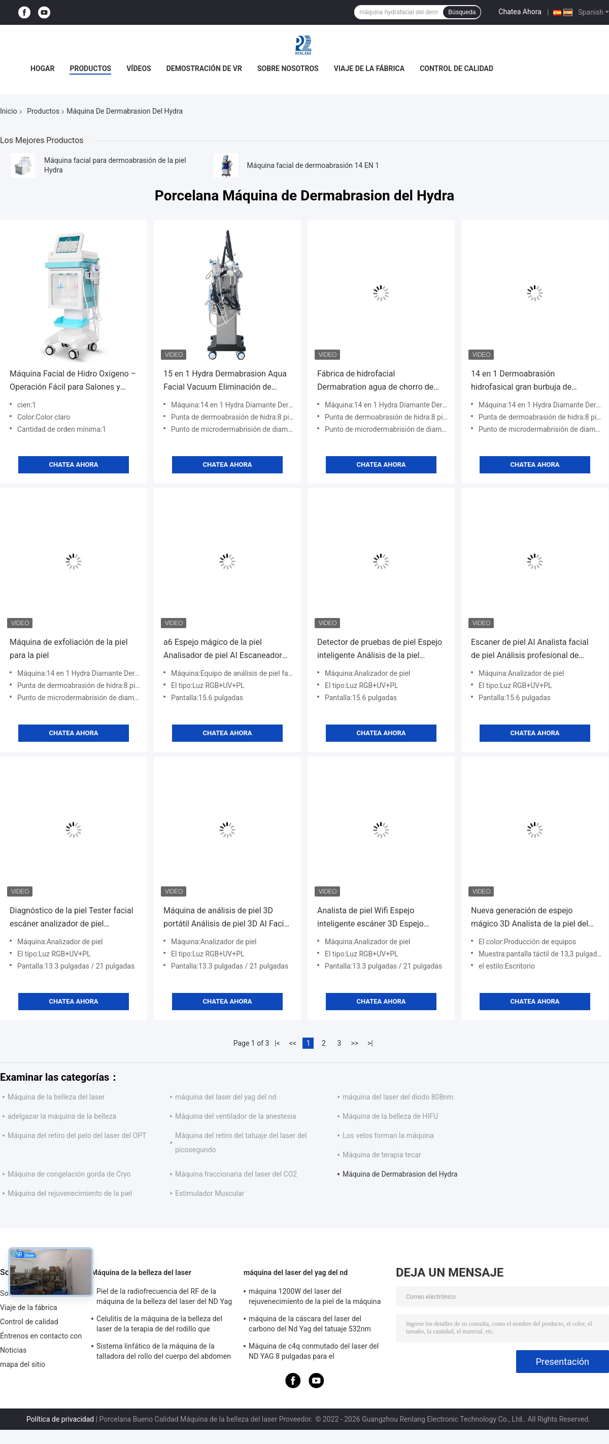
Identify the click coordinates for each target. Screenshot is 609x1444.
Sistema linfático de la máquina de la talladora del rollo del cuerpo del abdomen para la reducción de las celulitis (163, 1352)
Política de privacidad (60, 1419)
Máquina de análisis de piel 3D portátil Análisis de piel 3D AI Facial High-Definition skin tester (226, 918)
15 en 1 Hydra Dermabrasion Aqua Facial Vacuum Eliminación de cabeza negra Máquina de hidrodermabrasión (225, 381)
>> (354, 1043)
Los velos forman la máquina (388, 1135)
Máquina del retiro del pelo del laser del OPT (77, 1135)
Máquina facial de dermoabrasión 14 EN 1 (313, 165)
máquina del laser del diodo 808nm (398, 1097)
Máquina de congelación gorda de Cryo (69, 1174)
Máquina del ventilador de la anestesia (235, 1116)
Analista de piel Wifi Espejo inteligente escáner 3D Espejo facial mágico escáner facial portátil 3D (370, 918)
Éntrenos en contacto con (41, 1336)
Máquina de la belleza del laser (56, 1097)
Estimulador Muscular (209, 1193)
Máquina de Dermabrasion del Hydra (400, 1174)
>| (370, 1043)
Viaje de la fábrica (369, 68)
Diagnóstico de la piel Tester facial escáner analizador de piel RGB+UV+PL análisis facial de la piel (71, 918)
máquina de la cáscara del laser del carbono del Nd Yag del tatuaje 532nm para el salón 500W (310, 1325)
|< (277, 1043)
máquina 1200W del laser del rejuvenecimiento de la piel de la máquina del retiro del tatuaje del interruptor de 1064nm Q (315, 1298)
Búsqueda (462, 12)
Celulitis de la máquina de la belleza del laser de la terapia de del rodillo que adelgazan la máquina (159, 1325)
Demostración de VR (204, 68)
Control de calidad (456, 68)
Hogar (42, 68)
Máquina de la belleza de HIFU (390, 1116)
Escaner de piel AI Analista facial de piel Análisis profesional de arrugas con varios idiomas (530, 649)
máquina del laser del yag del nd (225, 1097)
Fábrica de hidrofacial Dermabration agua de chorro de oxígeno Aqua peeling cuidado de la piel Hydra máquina (381, 381)
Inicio (8, 111)
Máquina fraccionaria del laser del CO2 (236, 1174)
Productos (90, 68)
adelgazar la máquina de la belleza (62, 1116)
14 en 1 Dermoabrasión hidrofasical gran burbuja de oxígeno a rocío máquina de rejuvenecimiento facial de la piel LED (530, 381)
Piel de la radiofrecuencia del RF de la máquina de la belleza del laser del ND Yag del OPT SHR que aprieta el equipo (164, 1298)
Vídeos (138, 68)
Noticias (13, 1350)
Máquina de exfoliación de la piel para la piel (69, 648)
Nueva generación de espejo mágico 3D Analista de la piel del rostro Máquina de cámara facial (529, 918)
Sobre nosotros (288, 68)
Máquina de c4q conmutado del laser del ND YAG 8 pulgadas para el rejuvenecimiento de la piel (314, 1352)
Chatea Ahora (519, 12)
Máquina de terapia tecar (382, 1155)
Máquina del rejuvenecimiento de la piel (70, 1193)
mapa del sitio (22, 1364)
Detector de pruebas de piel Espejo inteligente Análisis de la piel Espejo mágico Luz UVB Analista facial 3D (379, 649)
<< (292, 1043)
